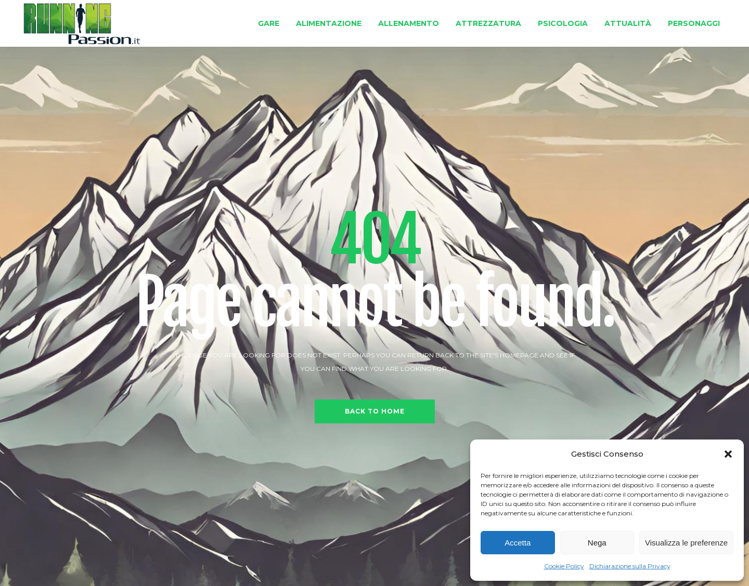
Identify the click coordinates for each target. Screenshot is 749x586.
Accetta (518, 542)
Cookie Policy (564, 566)
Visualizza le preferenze (686, 542)
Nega (597, 542)
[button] (728, 454)
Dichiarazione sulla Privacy (629, 566)
